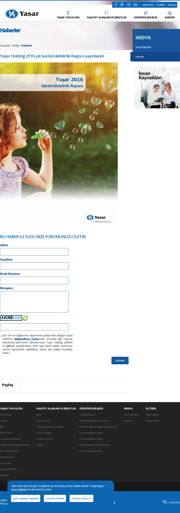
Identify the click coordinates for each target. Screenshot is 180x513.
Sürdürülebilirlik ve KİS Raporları (94, 445)
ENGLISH (172, 4)
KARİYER (169, 15)
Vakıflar (39, 445)
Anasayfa (5, 45)
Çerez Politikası (18, 489)
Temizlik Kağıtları (43, 432)
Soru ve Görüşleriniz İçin (90, 451)
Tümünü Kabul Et (81, 498)
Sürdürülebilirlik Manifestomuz (93, 420)
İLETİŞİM (160, 4)
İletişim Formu (152, 420)
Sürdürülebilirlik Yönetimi (90, 432)
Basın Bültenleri (143, 47)
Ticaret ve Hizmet (44, 438)
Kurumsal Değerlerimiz (10, 438)
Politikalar (4, 475)
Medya (15, 45)
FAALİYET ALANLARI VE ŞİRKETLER (106, 15)
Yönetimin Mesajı (87, 414)
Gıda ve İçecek (43, 420)
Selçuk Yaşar (6, 414)
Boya (38, 414)
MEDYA (143, 38)
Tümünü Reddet (55, 498)
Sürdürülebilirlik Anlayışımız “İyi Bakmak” (98, 426)
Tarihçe (3, 420)
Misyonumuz (6, 432)
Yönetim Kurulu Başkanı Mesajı (14, 445)
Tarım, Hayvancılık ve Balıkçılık (50, 426)
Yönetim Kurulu (7, 457)
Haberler (139, 56)
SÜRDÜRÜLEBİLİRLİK (145, 15)
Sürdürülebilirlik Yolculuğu (91, 438)
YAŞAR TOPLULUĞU (68, 15)
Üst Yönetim (5, 463)
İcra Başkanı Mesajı (9, 451)
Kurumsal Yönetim (8, 469)
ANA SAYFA (148, 4)
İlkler (2, 426)
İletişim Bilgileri (152, 414)
